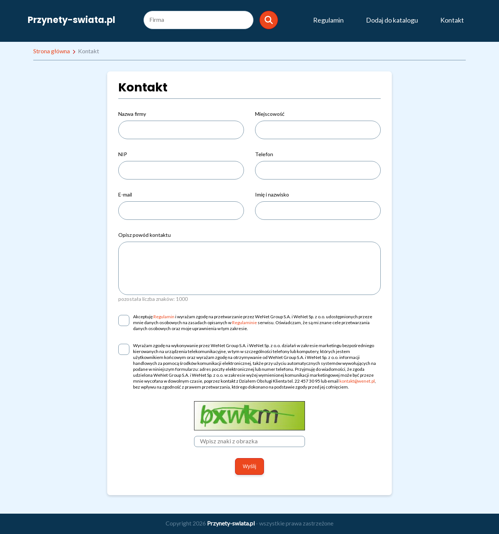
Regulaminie (244, 322)
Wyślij (249, 466)
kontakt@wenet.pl (357, 381)
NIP (122, 154)
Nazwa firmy (132, 114)
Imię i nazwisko (272, 194)
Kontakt (452, 20)
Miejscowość (270, 114)
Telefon (264, 154)
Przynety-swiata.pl (71, 20)
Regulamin (328, 20)
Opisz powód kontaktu (144, 235)
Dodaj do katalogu (392, 20)
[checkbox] (123, 320)
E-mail (125, 194)
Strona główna (51, 50)
